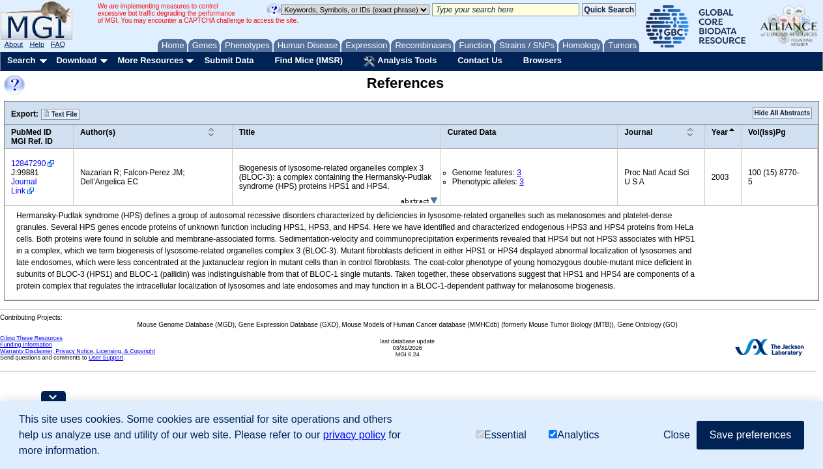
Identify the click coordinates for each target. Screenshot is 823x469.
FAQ (58, 44)
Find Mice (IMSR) (308, 60)
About (14, 44)
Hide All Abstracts (782, 113)
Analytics (574, 434)
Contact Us (479, 60)
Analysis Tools (400, 61)
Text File (60, 114)
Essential (501, 434)
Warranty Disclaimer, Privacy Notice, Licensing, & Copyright (77, 351)
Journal (638, 132)
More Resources (150, 60)
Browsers (542, 60)
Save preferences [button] (750, 434)
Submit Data (229, 60)
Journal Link (23, 186)
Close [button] (676, 434)
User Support (106, 357)
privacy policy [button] (354, 434)
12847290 (28, 163)
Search (21, 60)
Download (76, 60)
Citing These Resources (31, 338)
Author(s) (97, 132)
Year (720, 132)
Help (36, 44)
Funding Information (26, 344)
